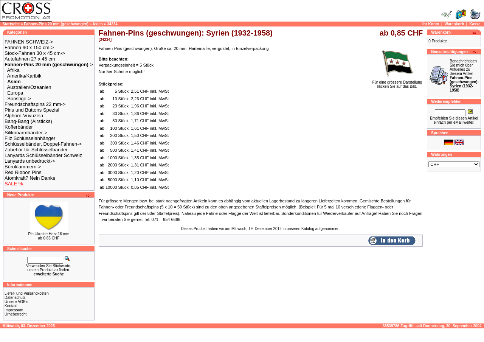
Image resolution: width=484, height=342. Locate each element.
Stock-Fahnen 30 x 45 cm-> (35, 53)
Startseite (11, 24)
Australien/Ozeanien (29, 87)
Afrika (13, 70)
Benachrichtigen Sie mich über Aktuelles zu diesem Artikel (464, 75)
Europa (15, 93)
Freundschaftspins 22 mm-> (35, 104)
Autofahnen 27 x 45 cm (30, 59)
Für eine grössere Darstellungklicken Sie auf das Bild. (397, 83)
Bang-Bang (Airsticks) (28, 121)
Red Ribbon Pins (23, 172)
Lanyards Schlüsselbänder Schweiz (43, 155)
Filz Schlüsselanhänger (30, 138)
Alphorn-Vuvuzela (24, 115)
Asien (98, 24)
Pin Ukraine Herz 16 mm (48, 234)
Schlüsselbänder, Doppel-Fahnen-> (43, 144)
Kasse (474, 24)
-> (49, 64)
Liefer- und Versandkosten (27, 293)
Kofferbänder (19, 127)
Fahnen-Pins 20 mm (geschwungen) (56, 24)
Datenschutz (15, 297)
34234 (112, 24)
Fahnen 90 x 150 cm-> (29, 47)
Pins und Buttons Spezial (32, 110)
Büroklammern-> (23, 166)
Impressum (14, 310)
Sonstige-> (19, 98)
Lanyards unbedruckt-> (30, 161)
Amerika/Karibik (24, 76)
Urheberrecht (15, 314)
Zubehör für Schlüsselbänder (36, 149)
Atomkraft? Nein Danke (30, 178)
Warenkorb (454, 24)
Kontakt (11, 306)
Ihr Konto (430, 24)
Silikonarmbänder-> (26, 132)
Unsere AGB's (16, 302)
